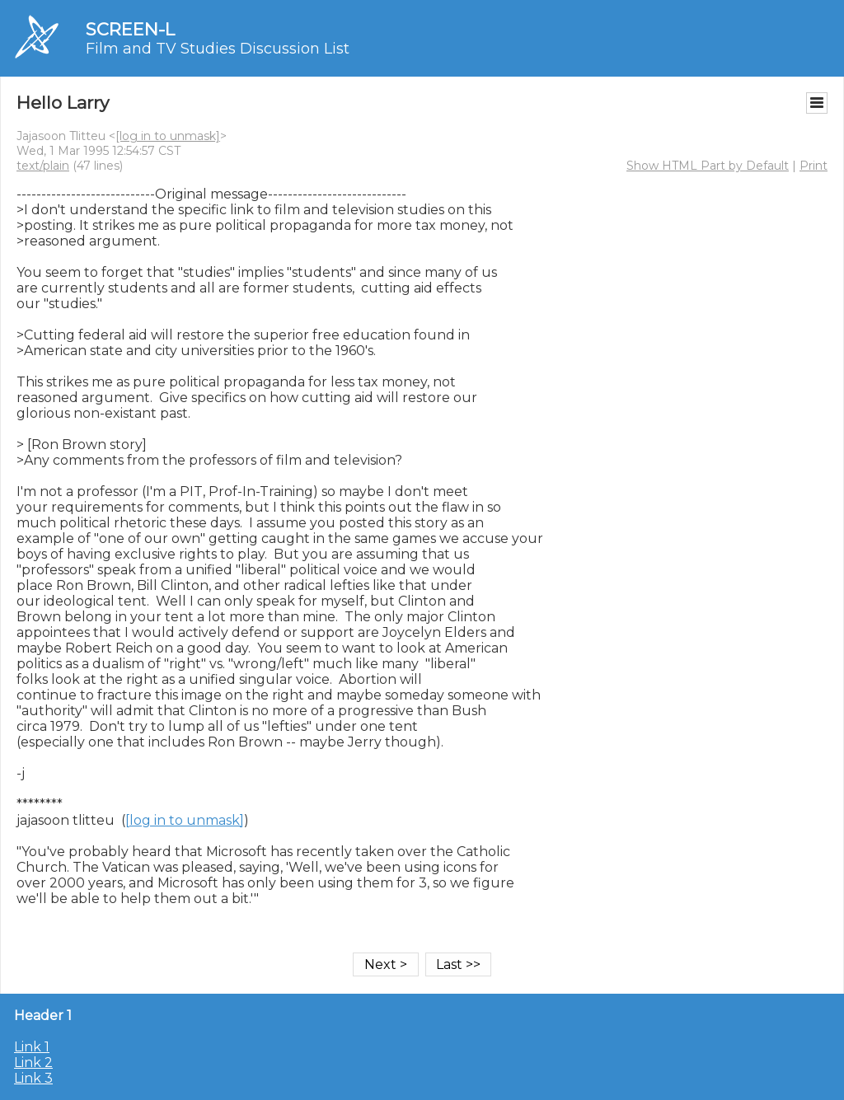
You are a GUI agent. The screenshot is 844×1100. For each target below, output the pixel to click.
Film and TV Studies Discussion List (217, 49)
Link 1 (31, 1047)
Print (813, 165)
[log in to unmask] (167, 136)
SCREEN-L (130, 29)
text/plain (42, 165)
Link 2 (33, 1062)
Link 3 (33, 1078)
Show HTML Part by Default (707, 165)
